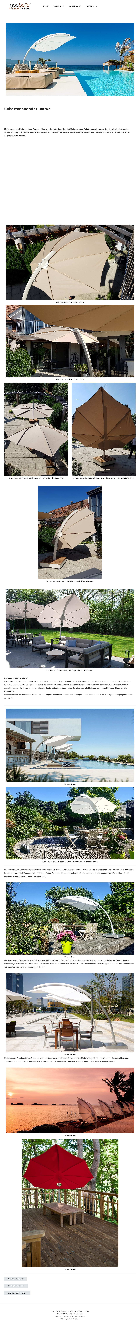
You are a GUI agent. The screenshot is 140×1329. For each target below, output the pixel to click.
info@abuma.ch (77, 1314)
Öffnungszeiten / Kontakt (70, 1319)
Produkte (59, 6)
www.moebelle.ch (61, 1316)
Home (46, 6)
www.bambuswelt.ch (78, 1316)
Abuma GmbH (74, 6)
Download (91, 6)
